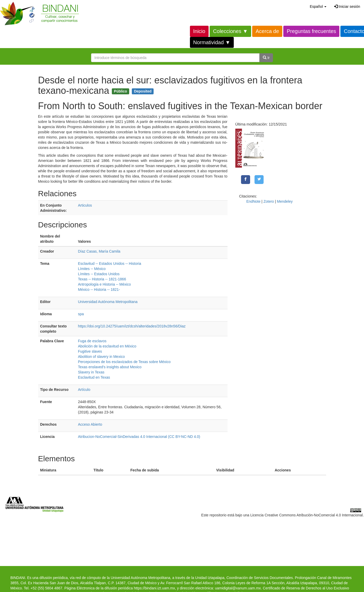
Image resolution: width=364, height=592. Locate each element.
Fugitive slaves (90, 351)
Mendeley (285, 201)
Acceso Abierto (90, 424)
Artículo (84, 389)
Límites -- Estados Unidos (99, 274)
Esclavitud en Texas (94, 377)
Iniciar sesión (347, 6)
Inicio (199, 31)
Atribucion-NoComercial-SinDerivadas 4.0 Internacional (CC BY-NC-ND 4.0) (139, 437)
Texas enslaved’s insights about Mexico (110, 367)
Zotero (268, 201)
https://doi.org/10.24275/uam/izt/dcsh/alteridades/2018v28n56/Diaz (132, 326)
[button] (318, 6)
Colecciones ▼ (230, 31)
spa (81, 314)
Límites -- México (92, 269)
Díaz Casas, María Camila (99, 251)
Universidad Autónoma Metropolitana (108, 302)
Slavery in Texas (91, 372)
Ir (266, 58)
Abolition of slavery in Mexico (101, 356)
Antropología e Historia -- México (104, 284)
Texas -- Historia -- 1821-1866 (102, 279)
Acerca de (267, 31)
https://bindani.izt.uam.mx (154, 588)
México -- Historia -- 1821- (99, 289)
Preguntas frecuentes (311, 31)
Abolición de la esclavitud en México (107, 346)
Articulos (85, 205)
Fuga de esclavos (92, 341)
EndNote (253, 201)
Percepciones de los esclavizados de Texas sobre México (124, 362)
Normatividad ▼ (211, 42)
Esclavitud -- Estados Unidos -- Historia (109, 263)
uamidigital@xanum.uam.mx (238, 588)
